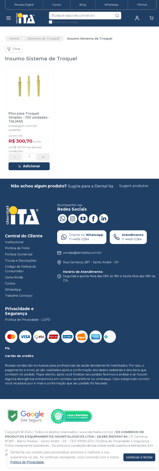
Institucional (14, 242)
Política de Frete (17, 248)
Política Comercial (18, 254)
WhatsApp (111, 4)
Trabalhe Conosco (19, 296)
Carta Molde (14, 277)
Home (14, 38)
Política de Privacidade (27, 462)
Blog (83, 4)
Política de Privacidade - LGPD (27, 320)
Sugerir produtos (133, 186)
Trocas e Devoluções (20, 260)
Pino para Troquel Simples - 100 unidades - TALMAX (29, 117)
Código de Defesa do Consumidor (20, 269)
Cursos (56, 4)
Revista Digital (24, 4)
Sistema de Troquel (43, 38)
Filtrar (13, 49)
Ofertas (142, 4)
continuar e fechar (139, 457)
